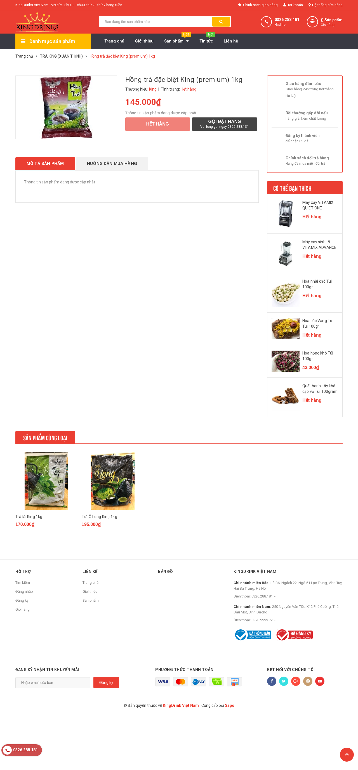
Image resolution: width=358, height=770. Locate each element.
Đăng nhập (24, 591)
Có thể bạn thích (292, 187)
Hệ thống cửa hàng (325, 5)
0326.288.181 (287, 19)
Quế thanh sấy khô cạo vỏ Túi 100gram (320, 389)
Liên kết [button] (91, 571)
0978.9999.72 (262, 620)
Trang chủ (90, 582)
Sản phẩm (91, 600)
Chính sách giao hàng (258, 5)
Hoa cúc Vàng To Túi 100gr (317, 323)
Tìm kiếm (22, 582)
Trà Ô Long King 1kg (99, 516)
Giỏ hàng (22, 609)
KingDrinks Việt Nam (31, 5)
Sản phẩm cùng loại (45, 437)
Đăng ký (22, 600)
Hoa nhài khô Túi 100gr (317, 284)
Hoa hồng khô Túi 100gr (317, 356)
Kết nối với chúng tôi (291, 669)
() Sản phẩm (332, 22)
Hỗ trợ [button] (23, 571)
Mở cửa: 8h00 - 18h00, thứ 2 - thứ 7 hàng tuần (86, 5)
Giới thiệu (90, 591)
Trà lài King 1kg (28, 516)
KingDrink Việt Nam (255, 571)
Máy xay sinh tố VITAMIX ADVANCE (319, 245)
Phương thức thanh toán (184, 669)
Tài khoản (293, 5)
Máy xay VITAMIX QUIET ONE (317, 205)
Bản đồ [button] (165, 571)
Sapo (229, 705)
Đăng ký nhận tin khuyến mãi (47, 669)
